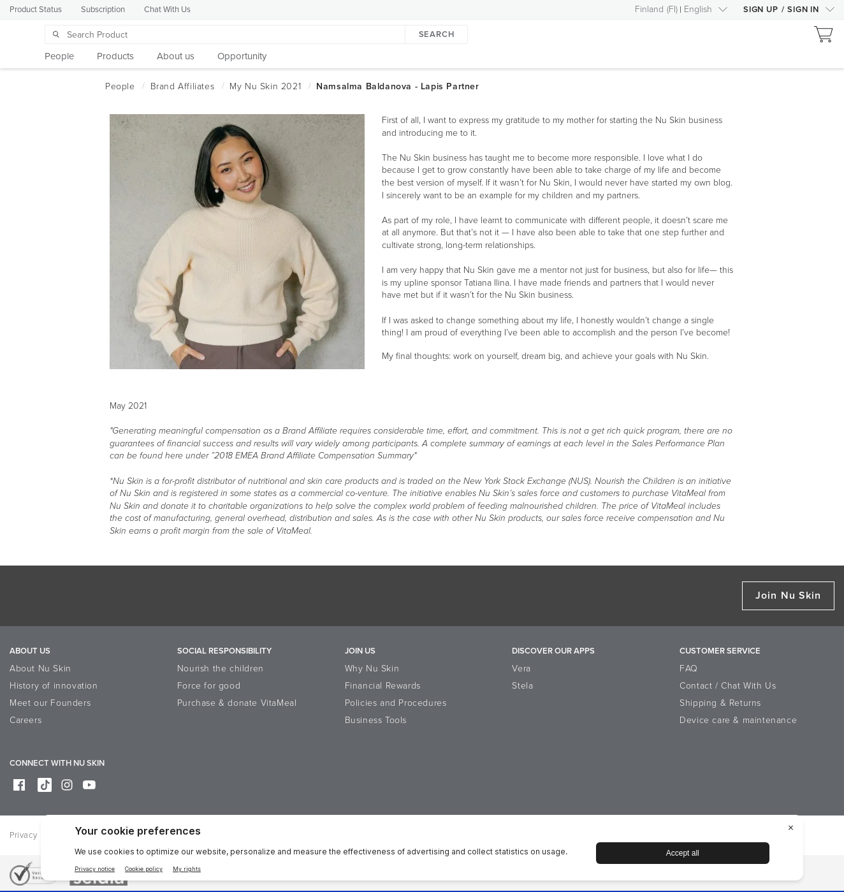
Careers (25, 720)
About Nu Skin (40, 668)
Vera (521, 668)
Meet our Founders (50, 703)
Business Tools (376, 720)
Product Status (36, 9)
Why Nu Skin (372, 668)
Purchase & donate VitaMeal (237, 703)
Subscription (103, 9)
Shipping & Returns (720, 703)
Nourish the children (220, 668)
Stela (522, 685)
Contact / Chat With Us (728, 685)
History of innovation (54, 685)
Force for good (208, 685)
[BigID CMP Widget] (422, 851)
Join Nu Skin (788, 595)
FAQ (689, 668)
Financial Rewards (383, 685)
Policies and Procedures (396, 703)
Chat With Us (167, 9)
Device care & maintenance (738, 720)
